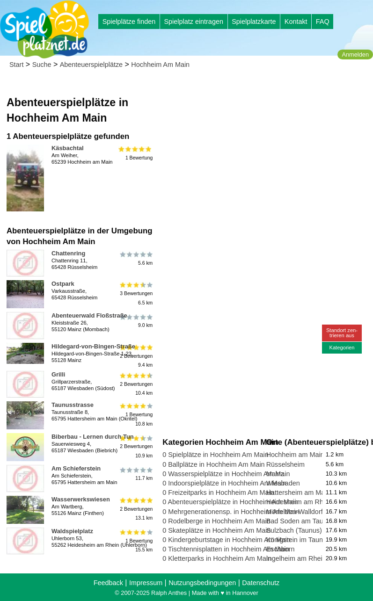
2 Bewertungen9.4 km (135, 356)
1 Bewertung (135, 153)
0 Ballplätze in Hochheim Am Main (213, 464)
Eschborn (280, 549)
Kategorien (341, 347)
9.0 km (135, 321)
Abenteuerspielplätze (91, 64)
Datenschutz (260, 583)
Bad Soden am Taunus (300, 521)
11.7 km (135, 474)
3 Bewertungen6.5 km (135, 293)
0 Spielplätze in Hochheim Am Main (215, 454)
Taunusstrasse (72, 404)
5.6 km (135, 259)
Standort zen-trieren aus (342, 332)
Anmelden (355, 54)
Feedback (108, 583)
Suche (41, 64)
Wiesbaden (283, 483)
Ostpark (62, 283)
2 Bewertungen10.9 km (135, 446)
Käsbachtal (67, 148)
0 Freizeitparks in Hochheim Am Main (218, 492)
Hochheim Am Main (160, 64)
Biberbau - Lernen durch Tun (92, 436)
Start (16, 64)
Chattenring (68, 253)
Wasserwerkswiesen (80, 499)
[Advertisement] (266, 140)
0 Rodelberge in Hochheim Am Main (216, 521)
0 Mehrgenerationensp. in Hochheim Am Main (230, 511)
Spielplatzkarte (254, 21)
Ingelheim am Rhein (296, 558)
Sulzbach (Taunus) (294, 530)
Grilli (58, 374)
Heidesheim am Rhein (299, 502)
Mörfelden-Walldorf (294, 511)
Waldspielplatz (72, 531)
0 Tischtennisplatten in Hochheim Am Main (225, 549)
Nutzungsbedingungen (202, 583)
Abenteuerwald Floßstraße (89, 315)
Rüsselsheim (285, 464)
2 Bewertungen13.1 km (135, 509)
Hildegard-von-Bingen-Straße (93, 346)
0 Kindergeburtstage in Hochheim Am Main (226, 539)
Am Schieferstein (76, 468)
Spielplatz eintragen (193, 21)
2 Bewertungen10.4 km (135, 384)
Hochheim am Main (295, 454)
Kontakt (296, 21)
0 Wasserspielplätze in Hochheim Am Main (226, 474)
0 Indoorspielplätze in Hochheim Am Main (224, 483)
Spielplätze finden (129, 21)
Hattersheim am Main (298, 492)
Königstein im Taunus (298, 539)
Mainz (275, 474)
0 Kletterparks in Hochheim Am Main (216, 558)
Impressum (145, 583)
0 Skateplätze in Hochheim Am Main (216, 530)
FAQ (322, 21)
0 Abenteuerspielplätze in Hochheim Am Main (230, 502)
